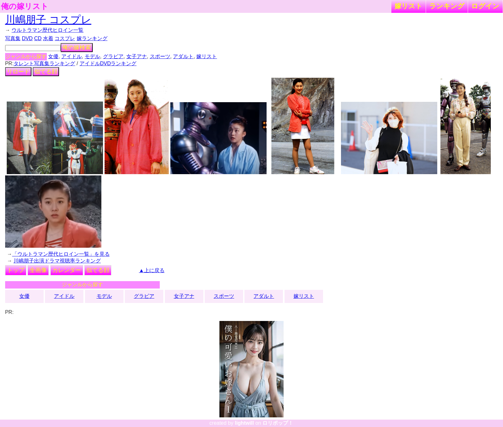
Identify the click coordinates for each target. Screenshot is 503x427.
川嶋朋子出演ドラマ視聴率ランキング (57, 260)
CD (37, 38)
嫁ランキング (92, 38)
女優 (53, 56)
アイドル (71, 56)
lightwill (244, 423)
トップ (15, 270)
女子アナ (136, 56)
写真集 (13, 38)
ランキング (447, 6)
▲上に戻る (152, 270)
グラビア (113, 56)
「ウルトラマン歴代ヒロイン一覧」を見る (61, 254)
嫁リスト (408, 6)
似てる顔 (45, 71)
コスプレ (65, 38)
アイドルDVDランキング (108, 63)
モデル (92, 56)
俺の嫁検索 (76, 47)
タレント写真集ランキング (44, 63)
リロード (18, 71)
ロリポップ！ (277, 423)
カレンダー (66, 270)
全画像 (38, 270)
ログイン (485, 6)
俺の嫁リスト (24, 6)
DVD (27, 38)
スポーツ (160, 56)
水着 (48, 38)
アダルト (183, 56)
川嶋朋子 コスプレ (48, 19)
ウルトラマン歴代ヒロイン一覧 (47, 30)
